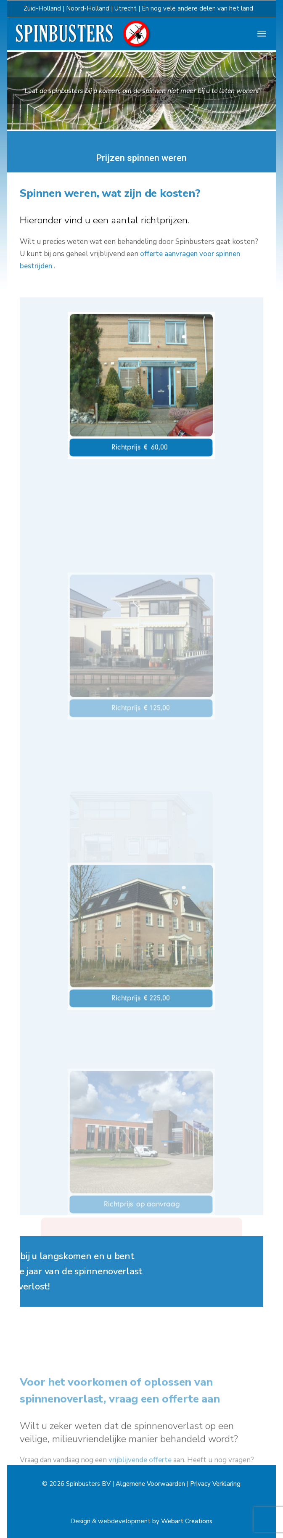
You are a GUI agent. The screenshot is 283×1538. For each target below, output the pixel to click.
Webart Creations (186, 1521)
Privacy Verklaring (215, 1484)
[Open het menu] (261, 33)
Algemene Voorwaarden (150, 1484)
